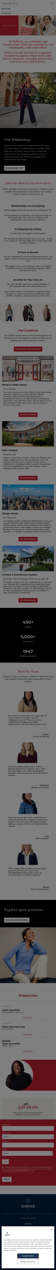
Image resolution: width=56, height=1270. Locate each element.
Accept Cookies (28, 1257)
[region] (28, 1249)
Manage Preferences (28, 1263)
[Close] (51, 1230)
